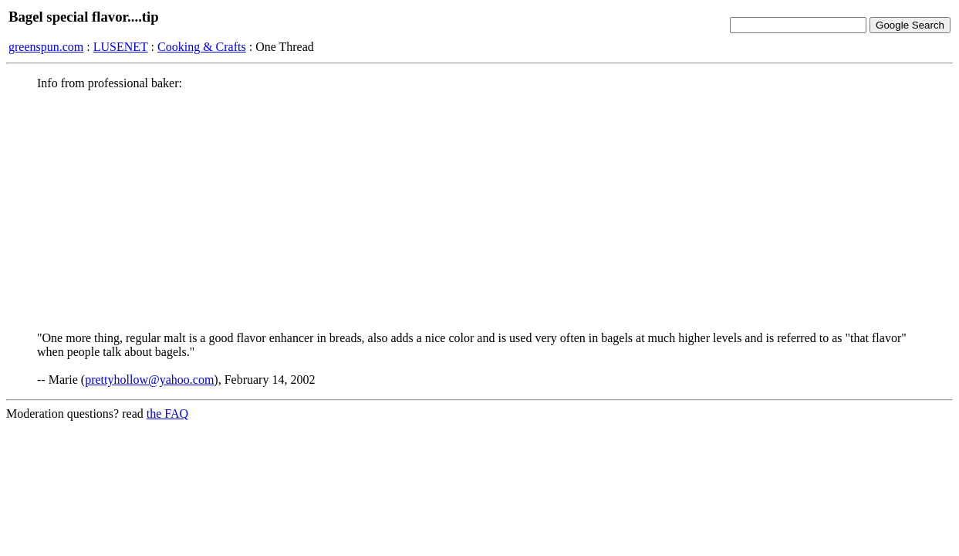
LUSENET (120, 46)
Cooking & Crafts (201, 46)
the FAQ (167, 413)
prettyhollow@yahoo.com (149, 379)
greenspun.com (45, 46)
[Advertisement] (479, 211)
